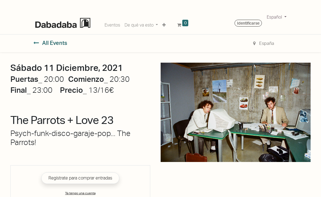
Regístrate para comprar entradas (80, 178)
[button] (164, 24)
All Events (50, 43)
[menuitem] (112, 24)
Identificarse (248, 23)
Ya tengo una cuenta (80, 193)
